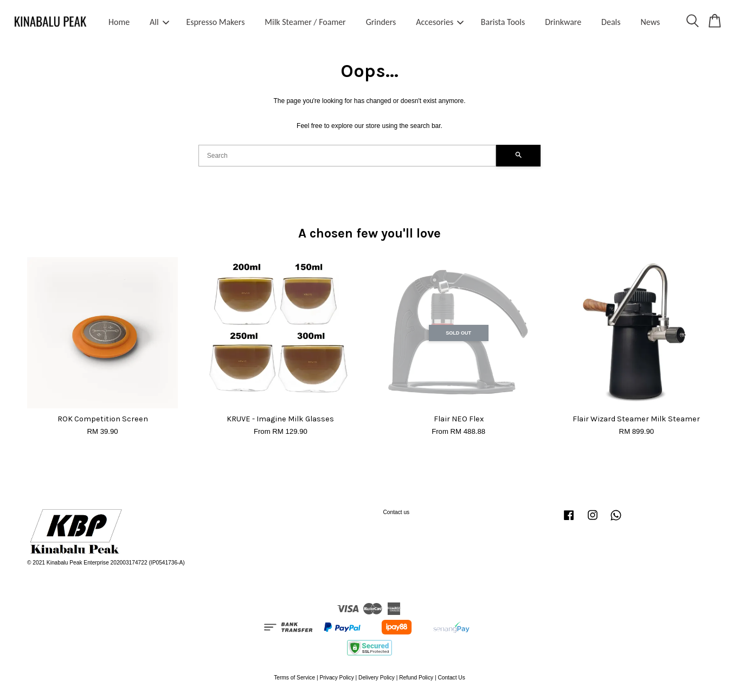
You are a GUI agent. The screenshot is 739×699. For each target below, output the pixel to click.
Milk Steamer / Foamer (305, 22)
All (159, 22)
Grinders (381, 22)
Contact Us (451, 678)
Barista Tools (503, 22)
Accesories (440, 22)
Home (119, 22)
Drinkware (563, 22)
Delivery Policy (376, 678)
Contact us (396, 512)
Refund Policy (416, 678)
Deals (610, 22)
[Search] (347, 155)
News (650, 22)
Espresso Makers (215, 22)
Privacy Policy (336, 678)
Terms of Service (294, 678)
